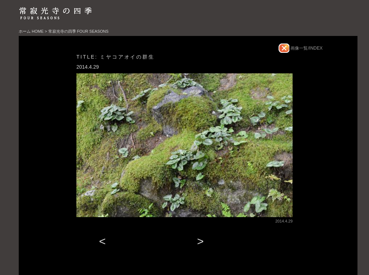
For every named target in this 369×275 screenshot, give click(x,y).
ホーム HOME (31, 31)
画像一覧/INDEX (306, 48)
